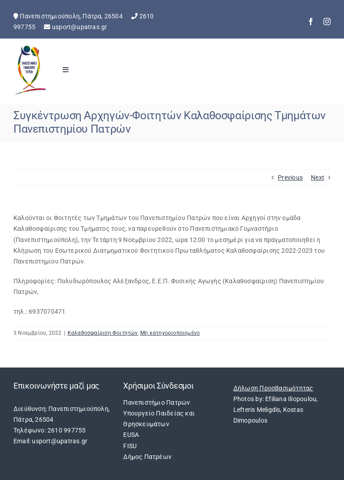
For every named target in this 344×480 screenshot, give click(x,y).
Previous (290, 177)
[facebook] (310, 21)
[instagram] (327, 21)
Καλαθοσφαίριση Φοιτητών (103, 333)
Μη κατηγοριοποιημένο (170, 333)
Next (317, 177)
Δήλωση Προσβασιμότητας (273, 388)
